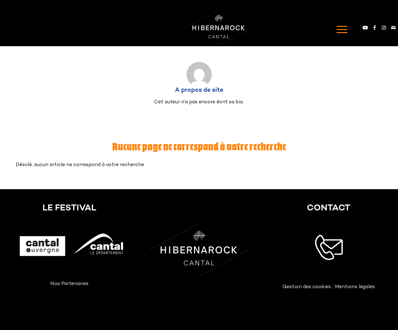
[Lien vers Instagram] (384, 27)
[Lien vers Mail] (393, 27)
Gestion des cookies (306, 287)
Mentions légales (355, 287)
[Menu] (339, 28)
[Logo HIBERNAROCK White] (218, 28)
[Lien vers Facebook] (374, 27)
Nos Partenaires (69, 284)
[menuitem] (339, 28)
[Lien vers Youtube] (365, 27)
